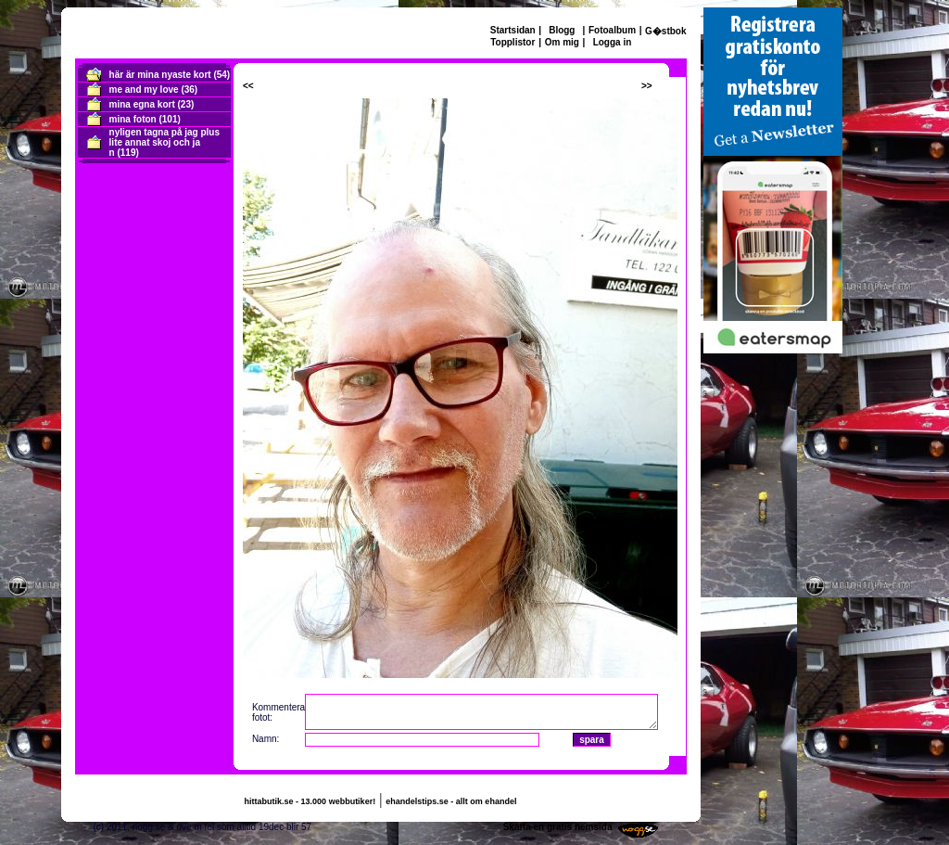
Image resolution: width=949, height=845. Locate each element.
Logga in (612, 42)
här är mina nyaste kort (160, 75)
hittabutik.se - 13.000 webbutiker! (310, 801)
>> (646, 86)
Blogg (562, 30)
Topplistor (512, 42)
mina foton (133, 119)
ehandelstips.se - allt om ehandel (451, 801)
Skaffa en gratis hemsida (558, 827)
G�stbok (665, 31)
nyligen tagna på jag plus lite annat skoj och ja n (164, 142)
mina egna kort (142, 104)
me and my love (144, 89)
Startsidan (513, 30)
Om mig (562, 42)
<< (248, 86)
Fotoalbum (612, 30)
